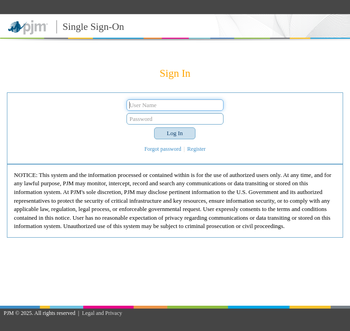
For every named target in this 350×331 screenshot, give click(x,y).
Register (196, 149)
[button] (174, 133)
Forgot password (162, 149)
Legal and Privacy (102, 313)
